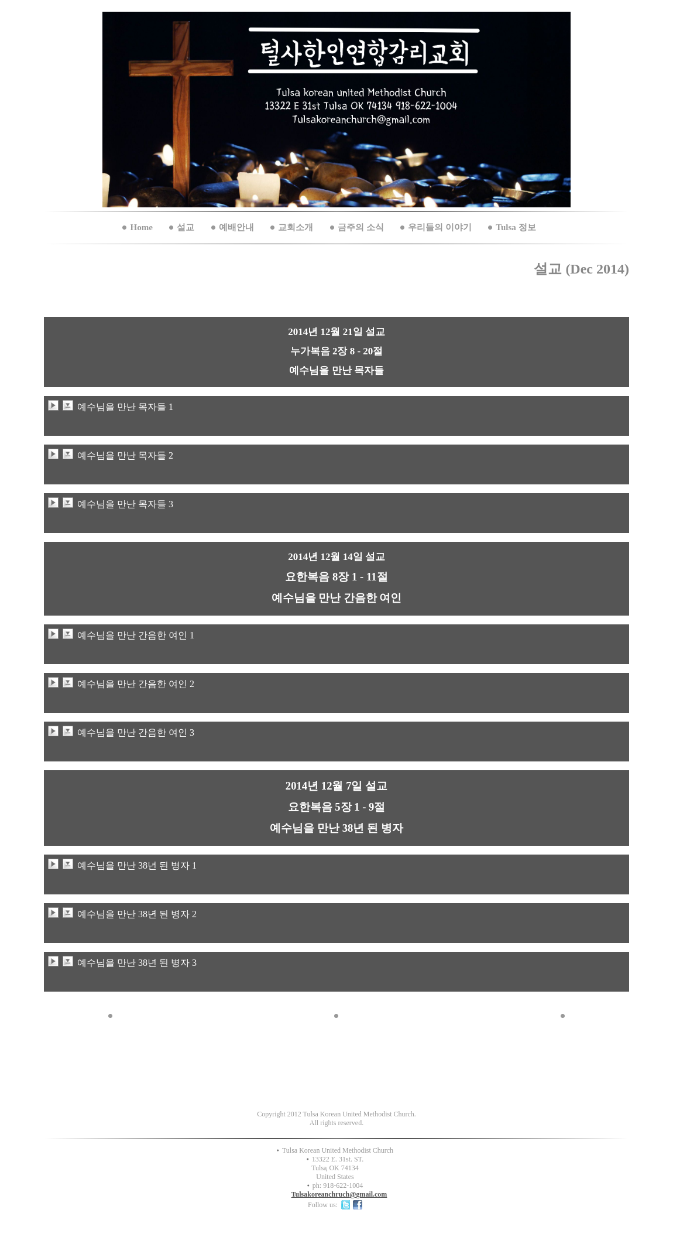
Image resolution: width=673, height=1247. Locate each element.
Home (141, 227)
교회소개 (295, 227)
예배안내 (236, 227)
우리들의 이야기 (440, 227)
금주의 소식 (361, 227)
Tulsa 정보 (515, 227)
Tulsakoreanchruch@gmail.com (339, 1194)
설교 (185, 227)
